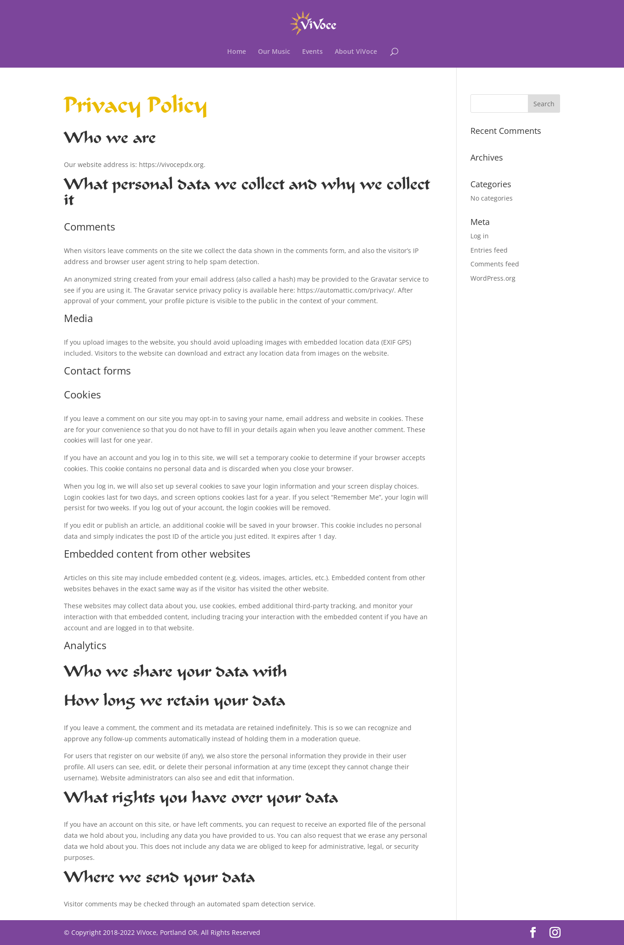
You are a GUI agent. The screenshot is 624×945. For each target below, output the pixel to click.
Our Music (274, 52)
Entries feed (489, 250)
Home (236, 52)
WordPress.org (492, 278)
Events (312, 52)
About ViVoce (356, 52)
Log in (479, 235)
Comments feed (494, 263)
